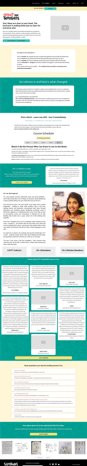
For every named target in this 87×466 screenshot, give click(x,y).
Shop (82, 3)
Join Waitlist (43, 358)
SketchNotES (36, 3)
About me (75, 3)
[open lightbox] (7, 447)
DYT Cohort (46, 3)
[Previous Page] (40, 457)
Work (54, 3)
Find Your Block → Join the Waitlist (16, 40)
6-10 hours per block (43, 138)
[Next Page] (48, 457)
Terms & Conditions (76, 464)
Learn (68, 3)
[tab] (28, 142)
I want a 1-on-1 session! (22, 182)
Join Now (50, 8)
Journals (61, 3)
